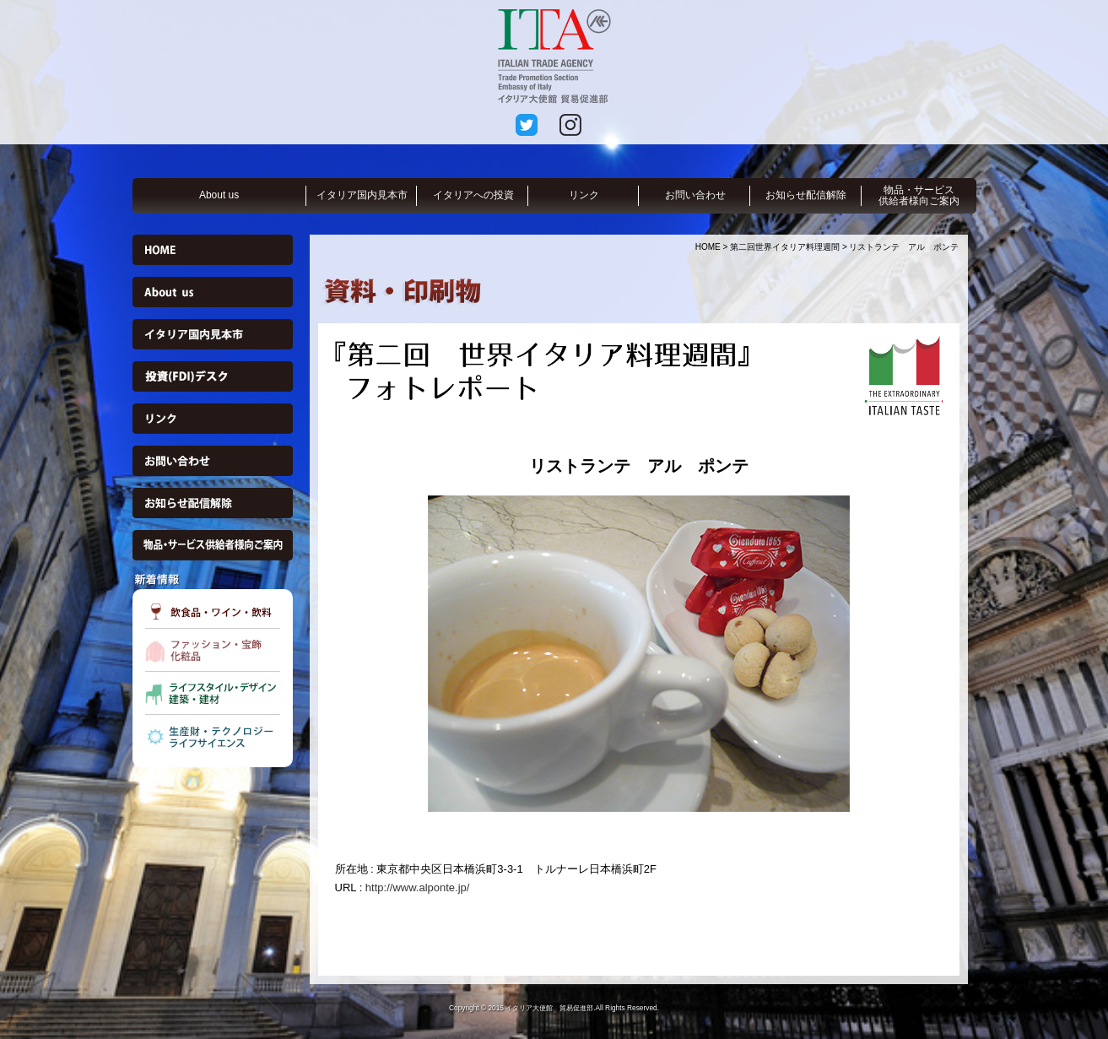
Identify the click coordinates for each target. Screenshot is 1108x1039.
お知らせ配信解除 (805, 195)
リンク (584, 195)
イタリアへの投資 (473, 195)
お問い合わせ (695, 195)
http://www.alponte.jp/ (417, 887)
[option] (639, 653)
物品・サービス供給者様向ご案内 (918, 195)
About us (219, 195)
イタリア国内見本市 (362, 195)
